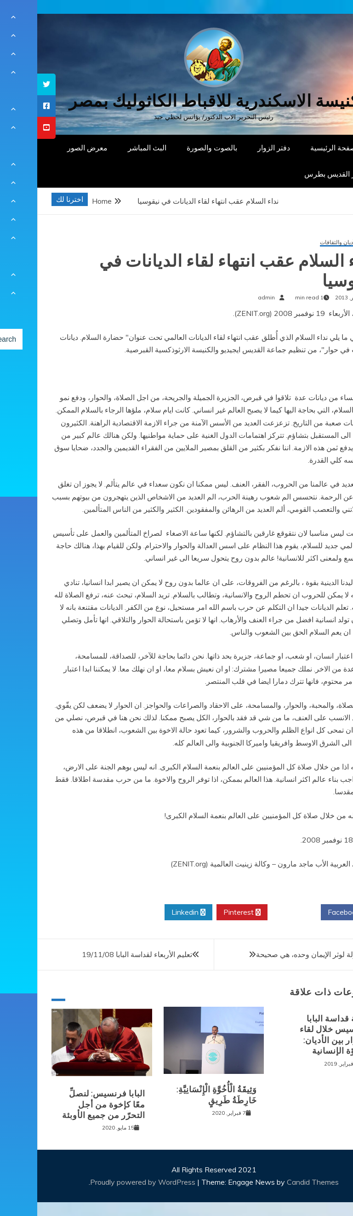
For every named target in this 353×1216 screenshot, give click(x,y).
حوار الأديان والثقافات (307, 243)
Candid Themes (276, 1182)
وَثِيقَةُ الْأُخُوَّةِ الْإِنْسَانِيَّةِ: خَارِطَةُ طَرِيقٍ (179, 1095)
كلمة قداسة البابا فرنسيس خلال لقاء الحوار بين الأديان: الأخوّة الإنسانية (297, 1034)
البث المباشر (110, 147)
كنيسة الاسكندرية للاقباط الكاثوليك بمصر (177, 101)
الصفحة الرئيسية (298, 147)
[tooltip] (9, 84)
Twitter (257, 912)
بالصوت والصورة (174, 147)
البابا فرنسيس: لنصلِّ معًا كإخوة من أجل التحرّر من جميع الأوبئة (66, 1104)
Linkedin (151, 912)
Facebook (310, 912)
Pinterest (204, 912)
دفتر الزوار (236, 147)
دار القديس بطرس (295, 173)
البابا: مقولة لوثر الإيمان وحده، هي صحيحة (281, 954)
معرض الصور (50, 147)
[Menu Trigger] (323, 19)
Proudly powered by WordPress (106, 1182)
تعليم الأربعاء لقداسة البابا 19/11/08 (100, 954)
